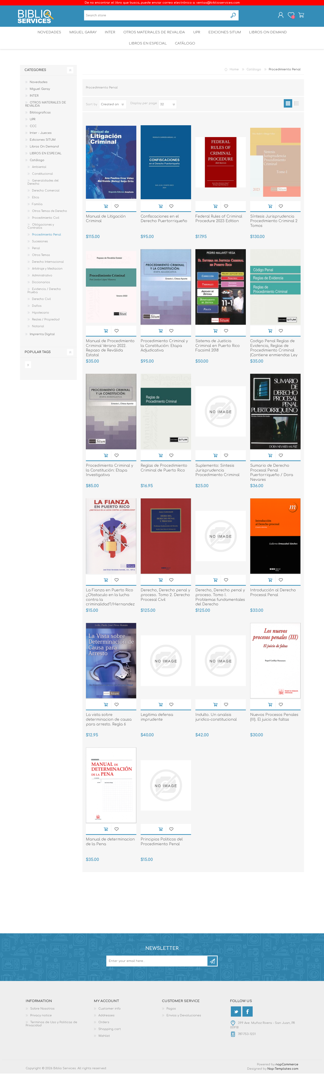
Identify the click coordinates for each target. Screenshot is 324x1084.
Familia (37, 214)
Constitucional (42, 184)
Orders (103, 1032)
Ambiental (39, 177)
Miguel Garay (80, 37)
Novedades (45, 37)
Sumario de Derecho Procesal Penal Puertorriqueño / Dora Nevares (271, 483)
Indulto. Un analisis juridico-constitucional (216, 727)
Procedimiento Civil (45, 228)
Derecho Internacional (48, 272)
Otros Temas (41, 265)
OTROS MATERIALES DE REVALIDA (154, 37)
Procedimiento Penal (46, 245)
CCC (33, 136)
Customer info (109, 1019)
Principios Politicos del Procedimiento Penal (162, 852)
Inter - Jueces (41, 143)
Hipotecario (40, 323)
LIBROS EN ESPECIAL (147, 52)
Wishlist (104, 1046)
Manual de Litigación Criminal (106, 229)
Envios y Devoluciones (184, 1025)
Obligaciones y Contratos (40, 237)
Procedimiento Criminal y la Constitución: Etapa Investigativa (109, 481)
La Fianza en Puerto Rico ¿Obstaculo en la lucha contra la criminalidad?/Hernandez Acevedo (110, 610)
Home (234, 79)
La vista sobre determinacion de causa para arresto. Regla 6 (109, 730)
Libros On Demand (272, 37)
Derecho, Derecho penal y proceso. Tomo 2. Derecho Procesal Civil (165, 605)
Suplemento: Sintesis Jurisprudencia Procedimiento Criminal (217, 481)
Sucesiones (40, 251)
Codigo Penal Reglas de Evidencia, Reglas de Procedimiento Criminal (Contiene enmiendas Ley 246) (273, 360)
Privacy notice (41, 1025)
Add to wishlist (116, 216)
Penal (36, 258)
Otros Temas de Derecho (49, 221)
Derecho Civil (41, 309)
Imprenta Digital (42, 344)
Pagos (171, 1019)
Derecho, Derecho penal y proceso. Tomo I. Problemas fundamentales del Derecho (220, 608)
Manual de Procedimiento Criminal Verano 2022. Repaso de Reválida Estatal (110, 358)
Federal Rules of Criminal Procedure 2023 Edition (218, 229)
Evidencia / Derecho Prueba (44, 301)
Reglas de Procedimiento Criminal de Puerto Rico (164, 478)
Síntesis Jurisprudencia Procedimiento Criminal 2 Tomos (273, 231)
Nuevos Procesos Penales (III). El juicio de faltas (274, 727)
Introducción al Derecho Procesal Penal (273, 603)
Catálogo (185, 52)
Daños (36, 316)
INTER (110, 37)
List (296, 114)
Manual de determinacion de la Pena (110, 852)
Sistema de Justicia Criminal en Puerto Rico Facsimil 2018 (217, 356)
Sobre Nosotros (42, 1019)
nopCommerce (287, 1075)
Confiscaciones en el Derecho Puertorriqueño (164, 229)
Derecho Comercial (46, 201)
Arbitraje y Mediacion (47, 279)
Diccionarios (41, 292)
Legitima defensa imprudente (157, 727)
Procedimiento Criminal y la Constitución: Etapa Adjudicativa (164, 356)
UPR (197, 37)
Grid (288, 114)
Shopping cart (299, 17)
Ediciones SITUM (227, 37)
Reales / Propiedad (46, 330)
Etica (35, 207)
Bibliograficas (40, 123)
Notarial (38, 336)
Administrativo (42, 286)
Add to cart (105, 216)
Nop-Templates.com (282, 1079)
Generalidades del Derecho (43, 192)
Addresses (106, 1025)
